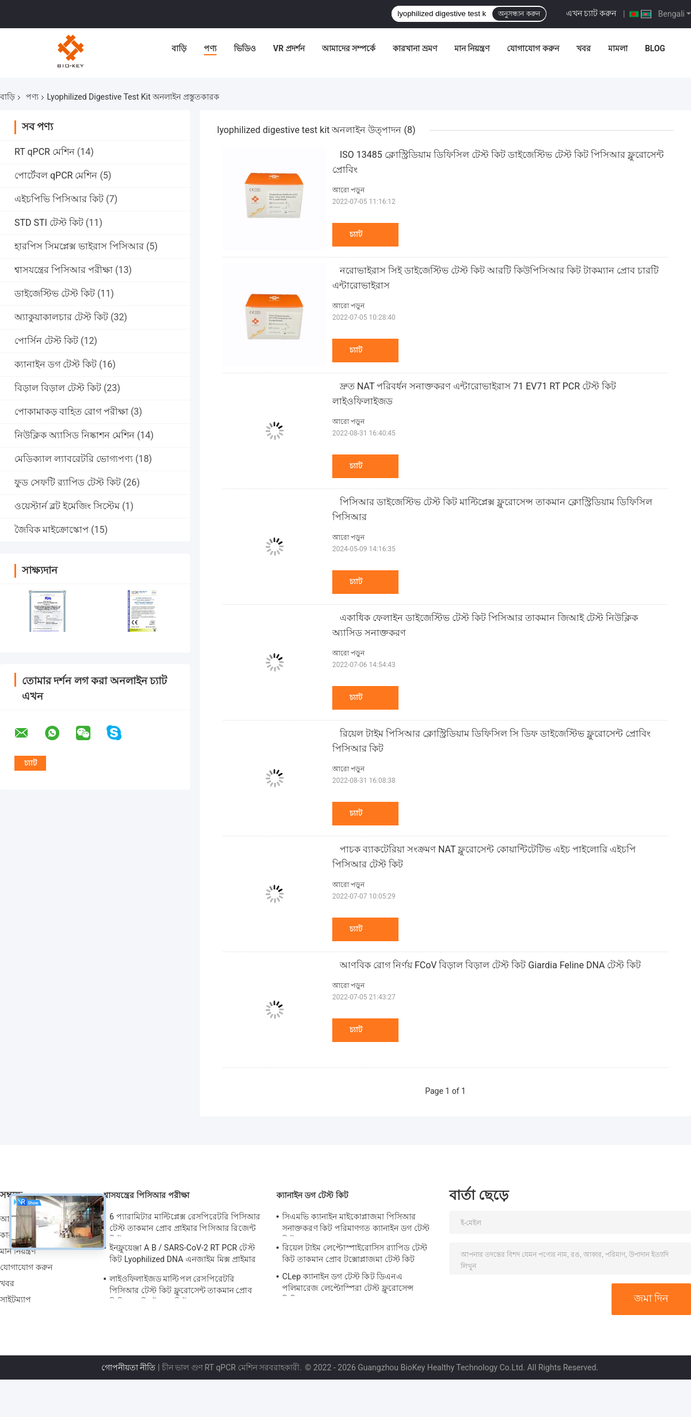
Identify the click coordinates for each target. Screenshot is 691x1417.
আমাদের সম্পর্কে (348, 48)
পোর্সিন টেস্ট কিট (46, 340)
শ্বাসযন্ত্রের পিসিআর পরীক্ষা (63, 269)
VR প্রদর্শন (289, 48)
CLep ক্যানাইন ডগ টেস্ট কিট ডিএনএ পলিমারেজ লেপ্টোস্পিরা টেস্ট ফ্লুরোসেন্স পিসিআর (347, 1284)
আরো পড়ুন (348, 190)
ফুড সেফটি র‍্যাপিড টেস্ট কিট (67, 482)
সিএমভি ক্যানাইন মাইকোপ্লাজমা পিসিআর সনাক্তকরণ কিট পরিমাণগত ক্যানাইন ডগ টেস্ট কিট (356, 1224)
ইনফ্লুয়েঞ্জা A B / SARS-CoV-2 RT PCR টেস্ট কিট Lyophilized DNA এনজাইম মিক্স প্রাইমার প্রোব (182, 1255)
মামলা (618, 48)
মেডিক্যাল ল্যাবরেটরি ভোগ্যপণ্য (73, 458)
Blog (655, 48)
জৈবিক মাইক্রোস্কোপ (51, 529)
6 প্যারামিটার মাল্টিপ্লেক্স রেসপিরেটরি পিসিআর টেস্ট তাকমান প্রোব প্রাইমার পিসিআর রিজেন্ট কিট (184, 1224)
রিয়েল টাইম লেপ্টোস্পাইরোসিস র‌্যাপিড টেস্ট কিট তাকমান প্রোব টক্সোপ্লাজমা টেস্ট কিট (354, 1253)
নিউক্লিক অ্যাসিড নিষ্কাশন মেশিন (74, 435)
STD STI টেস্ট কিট (48, 222)
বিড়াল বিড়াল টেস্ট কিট (57, 387)
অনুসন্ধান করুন (519, 14)
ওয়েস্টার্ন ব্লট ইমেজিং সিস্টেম (67, 506)
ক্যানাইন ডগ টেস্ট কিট (55, 364)
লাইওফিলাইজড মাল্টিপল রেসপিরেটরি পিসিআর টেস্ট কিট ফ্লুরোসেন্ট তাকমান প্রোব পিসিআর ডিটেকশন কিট (180, 1286)
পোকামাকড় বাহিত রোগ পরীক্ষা (71, 411)
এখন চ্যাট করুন (591, 13)
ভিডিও (245, 48)
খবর (583, 48)
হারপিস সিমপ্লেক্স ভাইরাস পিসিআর (79, 246)
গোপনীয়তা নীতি (128, 1367)
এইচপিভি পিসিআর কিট (59, 199)
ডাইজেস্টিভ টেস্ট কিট (54, 293)
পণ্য (210, 48)
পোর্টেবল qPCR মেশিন (55, 175)
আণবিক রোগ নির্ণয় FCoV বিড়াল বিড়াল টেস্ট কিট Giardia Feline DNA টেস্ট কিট (490, 965)
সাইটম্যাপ (16, 1299)
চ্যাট (356, 234)
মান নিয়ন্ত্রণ (471, 48)
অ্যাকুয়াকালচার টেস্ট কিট (61, 317)
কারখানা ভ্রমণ (414, 48)
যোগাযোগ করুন (533, 48)
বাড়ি (179, 48)
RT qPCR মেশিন (44, 151)
